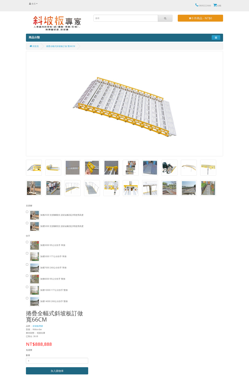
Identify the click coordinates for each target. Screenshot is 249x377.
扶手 (28, 235)
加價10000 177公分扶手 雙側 (47, 290)
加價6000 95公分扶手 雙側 (45, 279)
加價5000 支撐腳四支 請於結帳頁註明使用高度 (55, 226)
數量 (28, 355)
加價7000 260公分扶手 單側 (46, 268)
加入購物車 (57, 371)
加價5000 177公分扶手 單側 (46, 256)
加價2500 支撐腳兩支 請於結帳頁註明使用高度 (55, 215)
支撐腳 (29, 205)
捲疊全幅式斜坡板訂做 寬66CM (60, 46)
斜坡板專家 (38, 325)
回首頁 (34, 46)
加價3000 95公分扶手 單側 (45, 245)
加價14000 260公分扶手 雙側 (47, 301)
